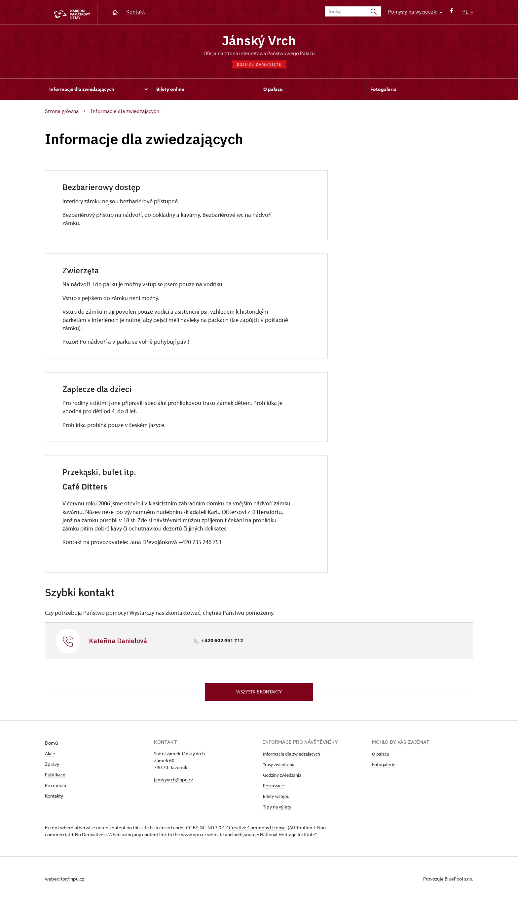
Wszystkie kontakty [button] (259, 693)
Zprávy (52, 766)
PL (467, 12)
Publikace (55, 777)
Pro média (55, 787)
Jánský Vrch (259, 41)
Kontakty (54, 798)
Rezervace (273, 788)
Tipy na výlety (277, 809)
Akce (50, 756)
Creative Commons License (257, 830)
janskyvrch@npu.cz (173, 782)
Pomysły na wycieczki (415, 12)
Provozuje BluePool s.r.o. (448, 881)
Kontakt (135, 12)
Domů (51, 745)
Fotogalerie (384, 767)
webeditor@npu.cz (64, 881)
